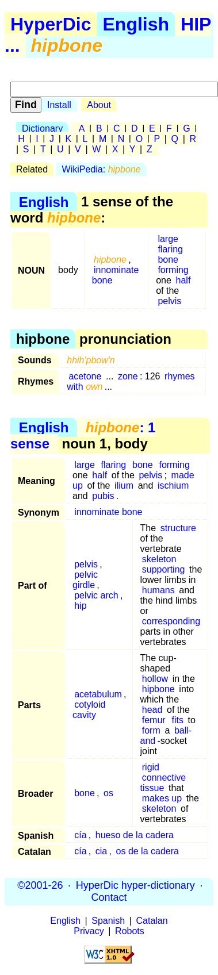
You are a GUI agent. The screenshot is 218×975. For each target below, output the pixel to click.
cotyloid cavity (88, 710)
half (183, 280)
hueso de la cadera (134, 835)
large (168, 239)
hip (80, 606)
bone (168, 259)
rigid (150, 767)
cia (101, 851)
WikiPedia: (101, 169)
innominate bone (115, 275)
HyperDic (50, 24)
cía (80, 835)
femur (154, 720)
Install (59, 105)
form (151, 730)
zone (128, 376)
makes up (162, 798)
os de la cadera (147, 851)
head (152, 710)
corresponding (171, 621)
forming (173, 270)
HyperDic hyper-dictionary (135, 885)
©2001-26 (40, 885)
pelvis (169, 301)
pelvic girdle (85, 580)
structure (178, 528)
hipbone (158, 689)
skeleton (159, 559)
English (136, 24)
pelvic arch (96, 595)
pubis (103, 496)
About (99, 105)
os (108, 793)
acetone (84, 376)
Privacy (89, 931)
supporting (163, 569)
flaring (170, 249)
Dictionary (42, 128)
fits (177, 720)
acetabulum (98, 694)
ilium (123, 485)
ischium (173, 485)
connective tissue (163, 783)
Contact (109, 897)
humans (158, 590)
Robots (129, 931)
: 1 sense (82, 435)
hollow (155, 679)
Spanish (108, 921)
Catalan (152, 921)
